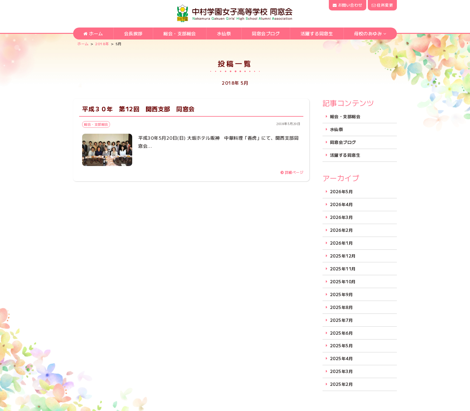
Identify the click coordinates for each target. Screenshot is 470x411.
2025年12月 (343, 256)
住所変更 (382, 5)
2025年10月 (343, 281)
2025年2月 (341, 384)
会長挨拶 (133, 33)
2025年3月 (341, 371)
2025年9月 (341, 294)
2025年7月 (341, 320)
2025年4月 (341, 358)
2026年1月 (341, 243)
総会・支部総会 (179, 33)
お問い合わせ (347, 5)
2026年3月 (341, 217)
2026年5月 (341, 191)
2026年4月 (341, 204)
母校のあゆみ (368, 33)
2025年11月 (343, 269)
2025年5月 (341, 345)
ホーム (93, 33)
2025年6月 (341, 333)
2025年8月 (341, 307)
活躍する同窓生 (317, 33)
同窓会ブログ (266, 33)
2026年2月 (341, 230)
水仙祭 (224, 33)
